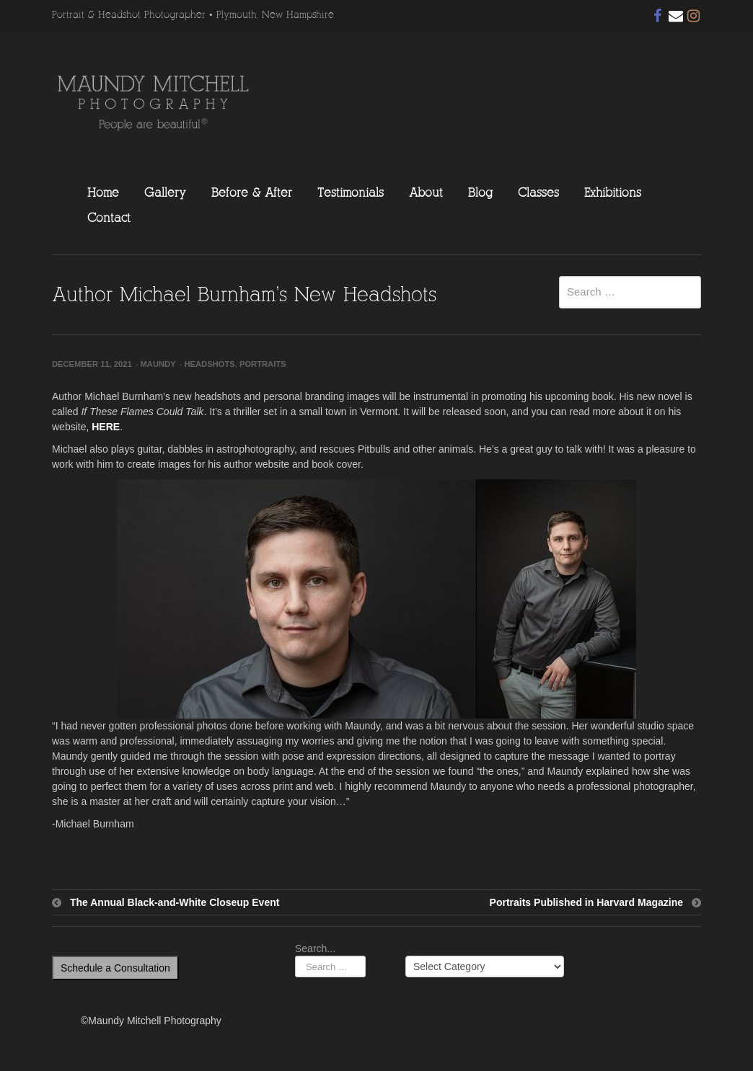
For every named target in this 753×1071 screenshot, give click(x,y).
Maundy (158, 364)
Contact (109, 217)
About (426, 192)
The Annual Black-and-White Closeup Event (174, 902)
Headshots (209, 364)
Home (103, 192)
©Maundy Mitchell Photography (151, 1020)
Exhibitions (612, 192)
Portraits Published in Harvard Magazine (586, 902)
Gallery (165, 192)
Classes (538, 192)
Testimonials (350, 192)
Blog (480, 192)
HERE (106, 426)
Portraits (262, 364)
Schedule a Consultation (115, 968)
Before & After (251, 192)
